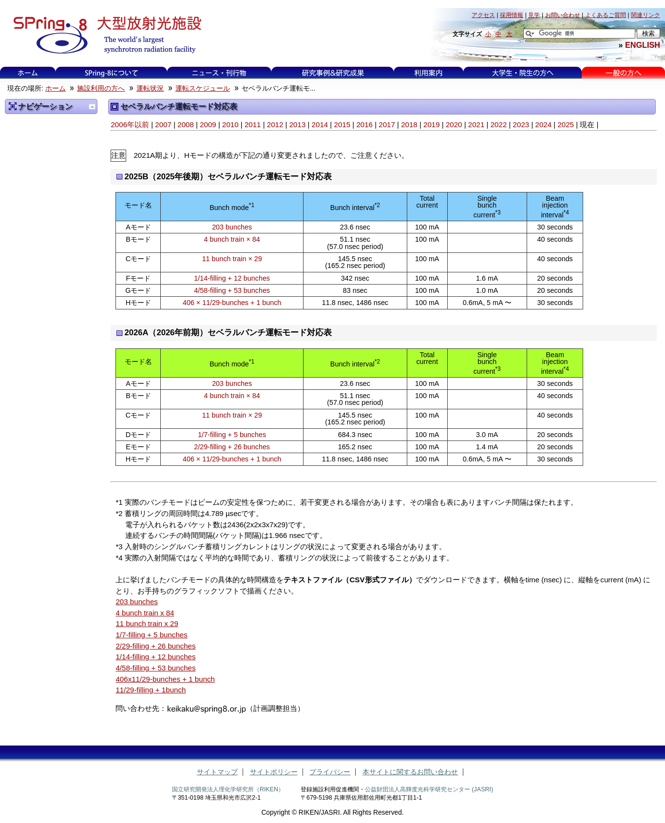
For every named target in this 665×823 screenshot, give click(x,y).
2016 (364, 124)
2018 (409, 124)
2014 (320, 124)
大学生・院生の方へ (522, 73)
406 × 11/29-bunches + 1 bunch (232, 302)
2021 (476, 124)
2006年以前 (130, 124)
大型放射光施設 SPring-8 (104, 35)
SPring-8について (111, 73)
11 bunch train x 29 (146, 623)
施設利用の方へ (101, 88)
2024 (543, 124)
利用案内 (428, 73)
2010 (230, 124)
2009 (208, 124)
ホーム (28, 73)
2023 (521, 124)
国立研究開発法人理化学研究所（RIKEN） (228, 789)
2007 (163, 124)
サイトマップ (217, 772)
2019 (431, 124)
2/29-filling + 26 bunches (232, 447)
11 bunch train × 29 (232, 259)
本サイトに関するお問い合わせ (410, 772)
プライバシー (329, 772)
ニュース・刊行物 (219, 73)
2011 (253, 124)
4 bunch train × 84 (232, 239)
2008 (185, 124)
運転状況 (150, 88)
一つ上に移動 (92, 106)
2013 (297, 124)
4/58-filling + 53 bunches (232, 290)
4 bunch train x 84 (144, 613)
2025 (565, 124)
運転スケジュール (202, 88)
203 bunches (232, 227)
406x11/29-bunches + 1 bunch (165, 679)
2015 (342, 124)
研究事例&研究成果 (332, 73)
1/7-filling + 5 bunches (232, 435)
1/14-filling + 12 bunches (232, 278)
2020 (454, 124)
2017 (387, 124)
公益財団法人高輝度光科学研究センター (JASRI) (429, 789)
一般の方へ (623, 73)
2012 (275, 124)
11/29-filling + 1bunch (150, 690)
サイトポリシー (274, 772)
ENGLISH (642, 44)
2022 (499, 124)
